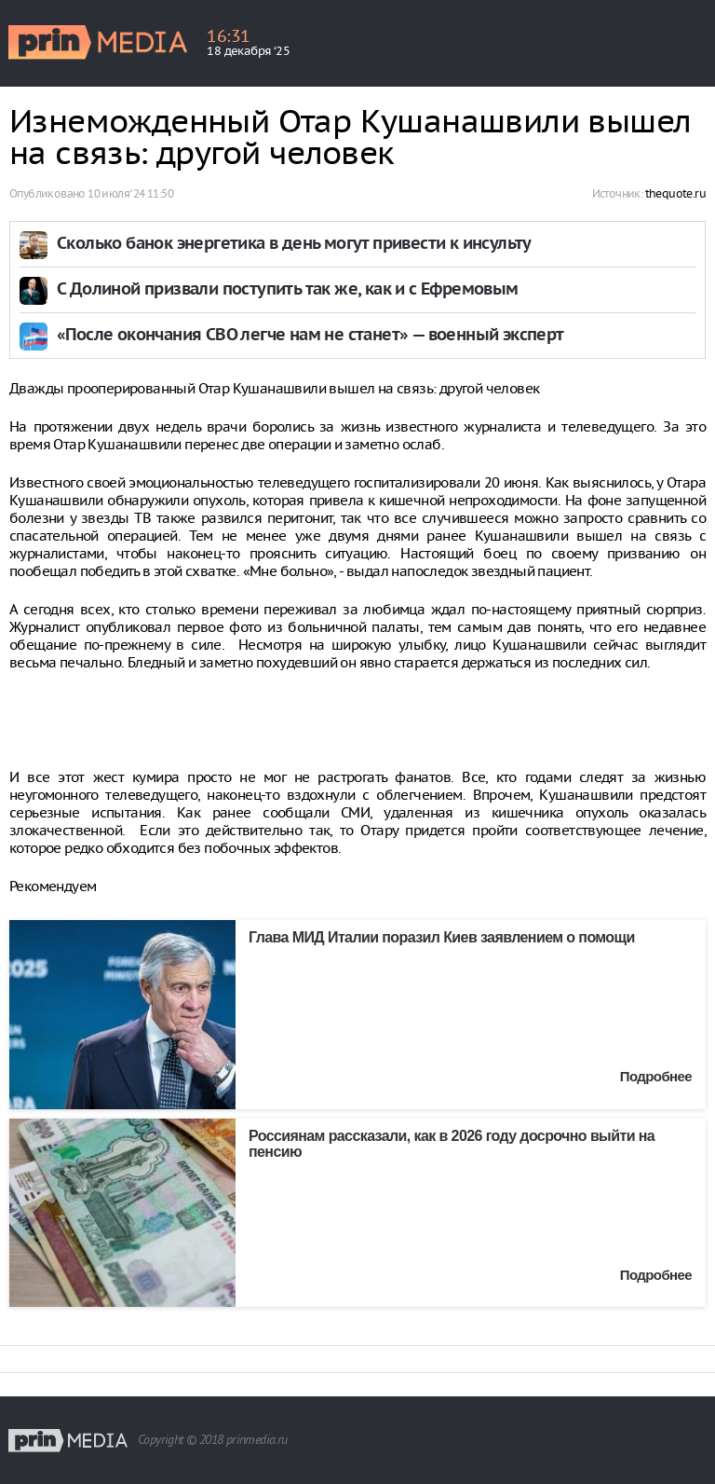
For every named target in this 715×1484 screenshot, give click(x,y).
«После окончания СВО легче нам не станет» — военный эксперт (310, 336)
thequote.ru (675, 193)
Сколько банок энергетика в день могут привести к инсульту (294, 245)
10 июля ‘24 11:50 (130, 193)
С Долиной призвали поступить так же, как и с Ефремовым (288, 290)
